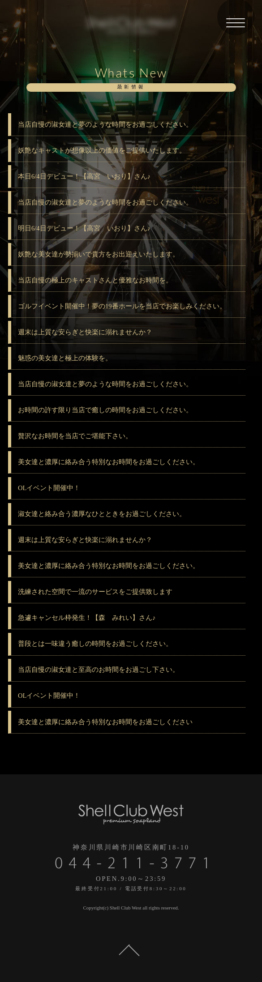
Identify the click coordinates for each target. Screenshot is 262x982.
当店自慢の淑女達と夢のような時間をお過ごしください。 (105, 124)
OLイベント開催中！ (49, 487)
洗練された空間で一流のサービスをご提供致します (95, 591)
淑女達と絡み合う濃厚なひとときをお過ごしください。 (102, 513)
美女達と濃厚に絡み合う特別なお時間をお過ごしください (105, 722)
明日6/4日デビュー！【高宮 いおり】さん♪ (84, 228)
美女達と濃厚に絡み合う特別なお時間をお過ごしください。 (108, 461)
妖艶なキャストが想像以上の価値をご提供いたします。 (102, 150)
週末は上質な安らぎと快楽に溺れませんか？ (85, 332)
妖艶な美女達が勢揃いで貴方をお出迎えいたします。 (98, 254)
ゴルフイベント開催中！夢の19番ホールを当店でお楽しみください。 (122, 306)
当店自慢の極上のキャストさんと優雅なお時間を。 (95, 280)
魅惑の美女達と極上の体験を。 (65, 358)
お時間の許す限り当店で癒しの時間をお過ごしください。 (105, 410)
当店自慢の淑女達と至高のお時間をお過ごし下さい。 (98, 669)
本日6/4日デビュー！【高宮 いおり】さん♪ (84, 176)
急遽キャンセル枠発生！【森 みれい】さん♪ (86, 617)
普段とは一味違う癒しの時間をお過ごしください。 (95, 643)
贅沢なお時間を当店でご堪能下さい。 (75, 436)
